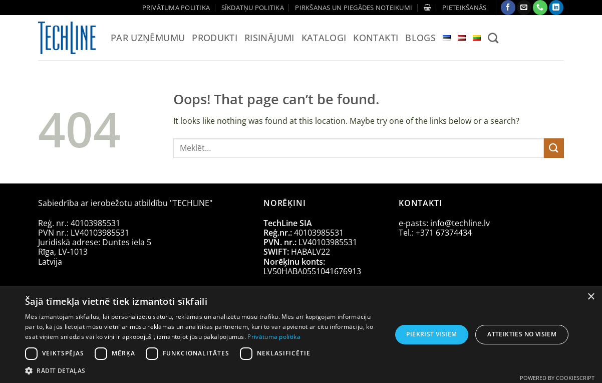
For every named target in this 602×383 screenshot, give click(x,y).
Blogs (420, 38)
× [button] (590, 297)
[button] (464, 7)
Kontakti (375, 38)
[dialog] (301, 334)
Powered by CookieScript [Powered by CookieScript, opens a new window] (557, 377)
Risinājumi (269, 38)
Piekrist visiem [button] (431, 334)
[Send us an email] (524, 7)
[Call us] (540, 7)
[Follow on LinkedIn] (556, 7)
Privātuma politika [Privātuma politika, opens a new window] (273, 336)
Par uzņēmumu (148, 38)
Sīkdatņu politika (252, 7)
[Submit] (554, 148)
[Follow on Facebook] (508, 7)
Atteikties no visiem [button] (521, 334)
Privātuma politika (176, 7)
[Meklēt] (493, 38)
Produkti (214, 38)
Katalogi (324, 38)
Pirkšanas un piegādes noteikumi (353, 7)
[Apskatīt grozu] (427, 7)
